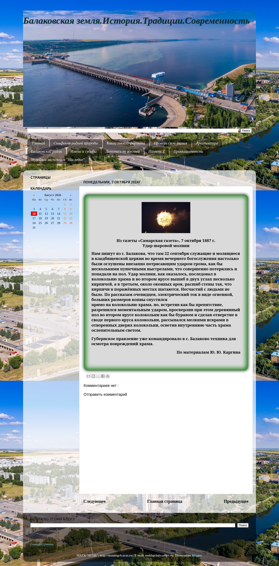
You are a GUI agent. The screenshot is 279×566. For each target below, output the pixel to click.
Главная (38, 143)
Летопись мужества (122, 151)
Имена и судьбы (83, 151)
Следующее (94, 501)
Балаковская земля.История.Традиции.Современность (136, 20)
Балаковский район (46, 151)
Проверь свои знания (170, 143)
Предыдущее (236, 501)
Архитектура (207, 143)
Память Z (156, 151)
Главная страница (164, 501)
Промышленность (188, 151)
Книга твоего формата (126, 143)
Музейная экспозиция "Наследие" (58, 160)
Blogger (197, 555)
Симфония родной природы (76, 143)
